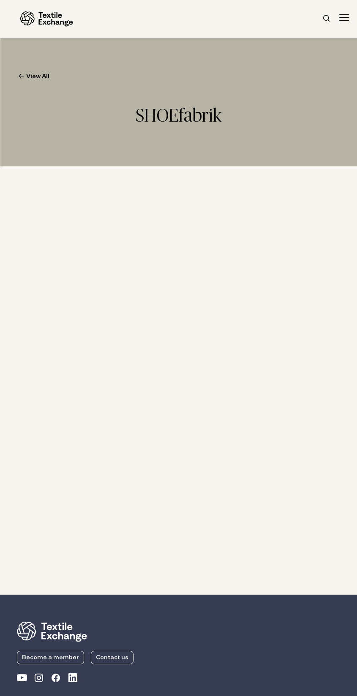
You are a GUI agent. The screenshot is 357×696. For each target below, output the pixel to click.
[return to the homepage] (52, 631)
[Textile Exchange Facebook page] (56, 679)
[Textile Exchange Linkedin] (73, 679)
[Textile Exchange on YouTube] (22, 679)
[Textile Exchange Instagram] (39, 679)
